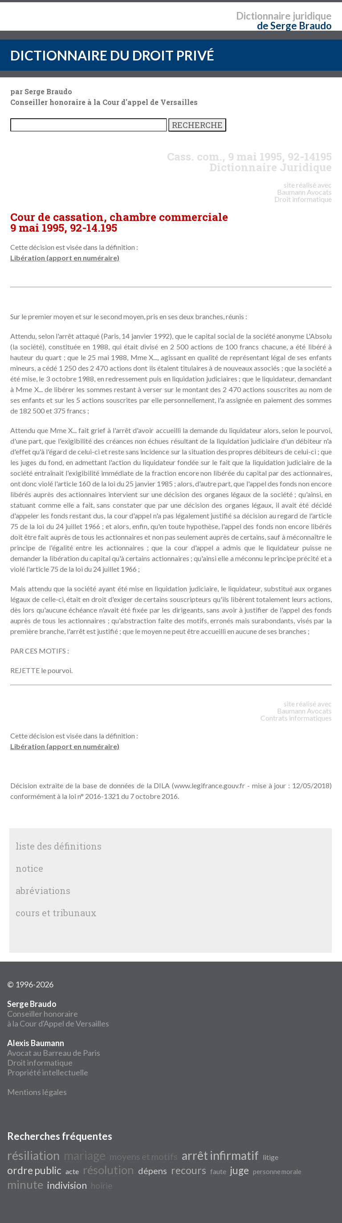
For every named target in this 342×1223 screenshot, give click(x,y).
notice (29, 868)
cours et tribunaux (56, 912)
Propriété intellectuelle (47, 1072)
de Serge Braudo (294, 26)
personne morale (277, 1171)
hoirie (101, 1186)
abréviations (43, 890)
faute (218, 1171)
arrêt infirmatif (220, 1155)
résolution (108, 1169)
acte (72, 1171)
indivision (67, 1185)
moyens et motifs (144, 1156)
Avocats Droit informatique (303, 195)
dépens (152, 1170)
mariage (85, 1155)
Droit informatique (40, 1062)
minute (25, 1184)
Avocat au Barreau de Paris (53, 1053)
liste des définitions (59, 846)
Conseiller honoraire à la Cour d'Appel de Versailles (58, 1013)
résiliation (33, 1155)
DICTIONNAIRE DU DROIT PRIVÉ (112, 55)
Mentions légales (37, 1092)
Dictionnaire (263, 16)
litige (270, 1157)
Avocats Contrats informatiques (296, 714)
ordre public (34, 1170)
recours (188, 1170)
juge (239, 1170)
